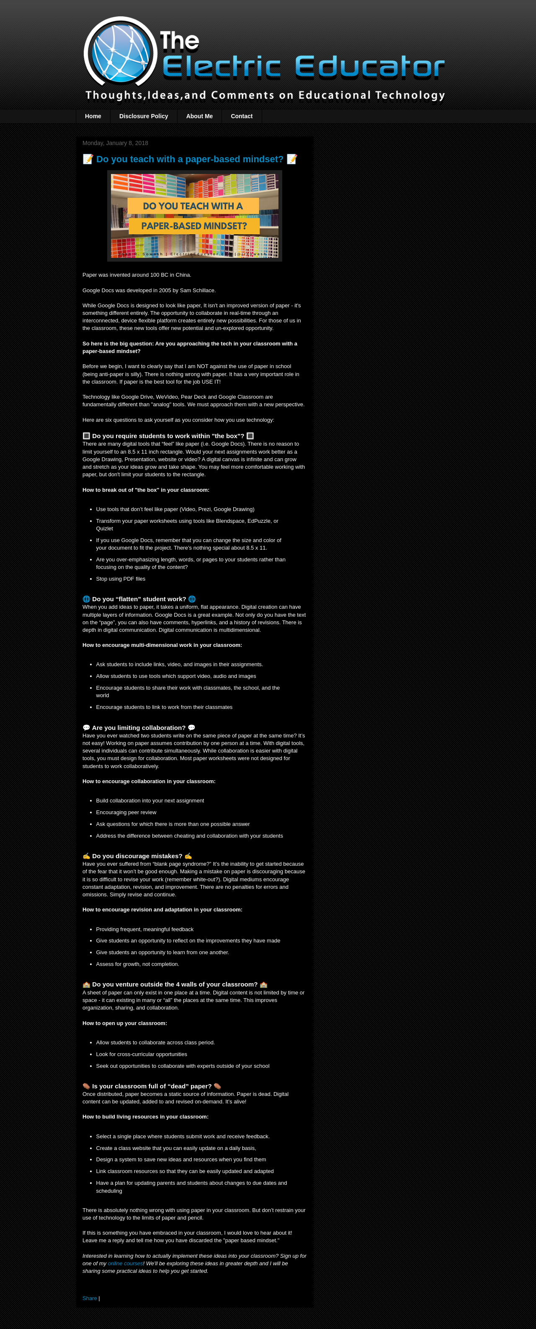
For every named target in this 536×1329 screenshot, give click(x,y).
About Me (199, 116)
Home (93, 116)
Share (89, 1298)
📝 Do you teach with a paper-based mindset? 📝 (190, 159)
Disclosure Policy (143, 116)
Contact (242, 116)
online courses (125, 1263)
